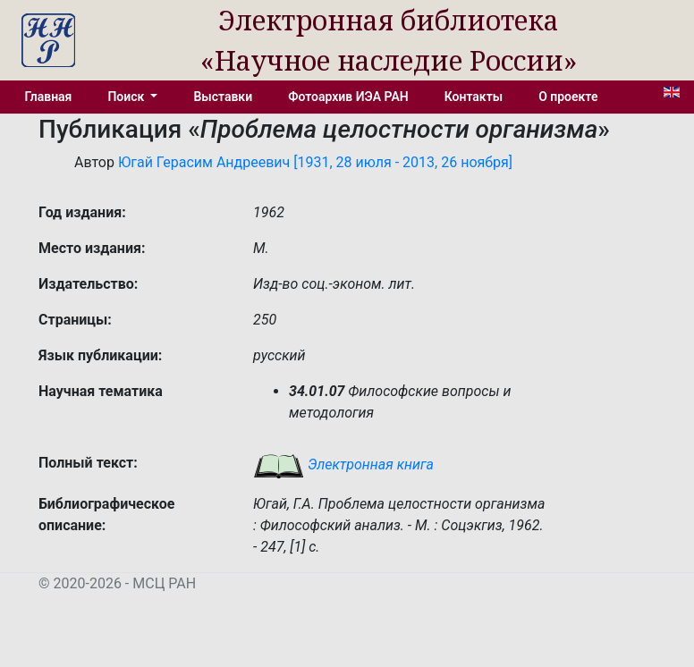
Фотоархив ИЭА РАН (348, 96)
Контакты (473, 96)
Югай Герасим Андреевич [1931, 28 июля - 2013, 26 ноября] (315, 162)
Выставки (222, 96)
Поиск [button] (127, 96)
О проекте (567, 96)
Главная (48, 96)
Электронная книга (343, 464)
